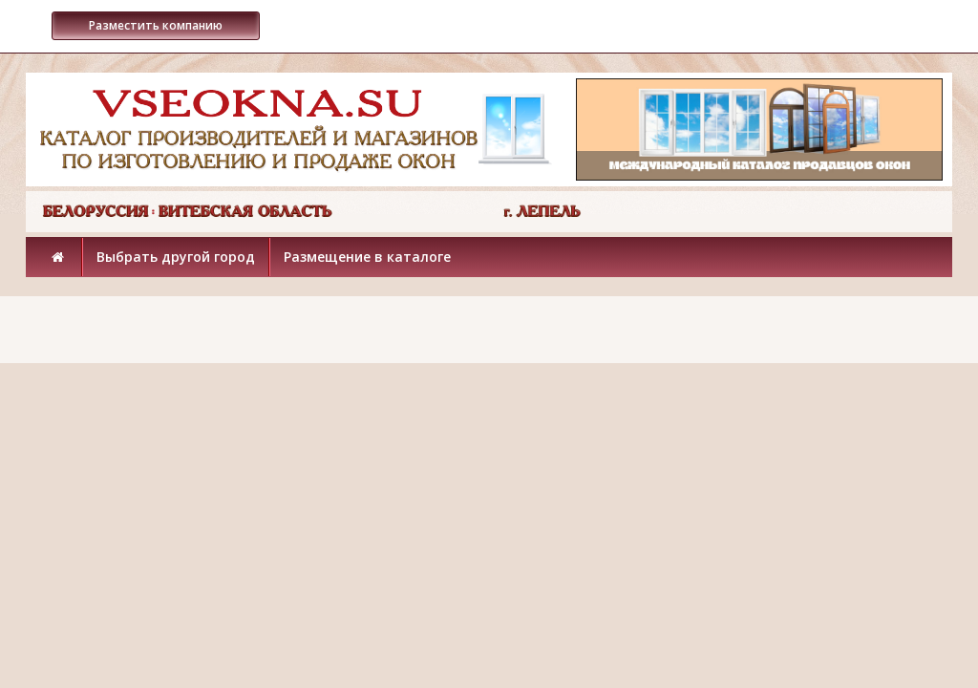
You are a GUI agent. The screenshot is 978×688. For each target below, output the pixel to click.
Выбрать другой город (175, 256)
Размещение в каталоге (367, 256)
